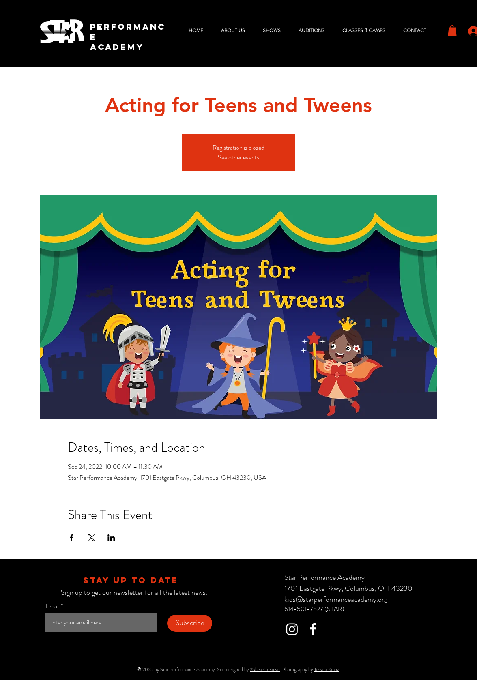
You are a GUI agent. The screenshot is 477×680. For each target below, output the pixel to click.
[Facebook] (313, 629)
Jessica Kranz (326, 669)
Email (52, 606)
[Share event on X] (91, 537)
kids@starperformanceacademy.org (335, 599)
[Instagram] (292, 629)
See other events (238, 157)
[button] (236, 30)
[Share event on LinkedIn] (111, 537)
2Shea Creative (265, 669)
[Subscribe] (189, 623)
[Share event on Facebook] (71, 537)
